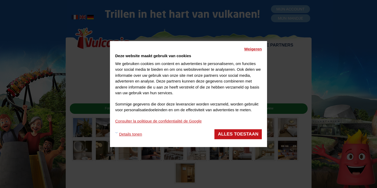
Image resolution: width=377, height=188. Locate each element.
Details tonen (130, 134)
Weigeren (253, 49)
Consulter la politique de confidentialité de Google (158, 121)
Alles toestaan (238, 134)
